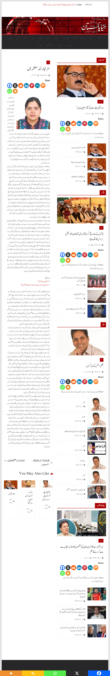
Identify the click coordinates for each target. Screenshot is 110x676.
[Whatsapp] (9, 91)
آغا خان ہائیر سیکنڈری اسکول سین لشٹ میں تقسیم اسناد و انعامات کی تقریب (73, 279)
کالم (74, 38)
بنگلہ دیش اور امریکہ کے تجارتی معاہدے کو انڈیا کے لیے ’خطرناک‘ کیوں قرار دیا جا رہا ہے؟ (72, 629)
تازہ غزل (12, 494)
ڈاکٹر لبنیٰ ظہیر (34, 75)
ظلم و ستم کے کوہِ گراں (94, 366)
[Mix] (42, 85)
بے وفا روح (82, 460)
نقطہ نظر (40, 45)
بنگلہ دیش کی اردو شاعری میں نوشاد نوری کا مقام (74, 431)
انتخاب (89, 245)
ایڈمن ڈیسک (86, 558)
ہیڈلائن (99, 38)
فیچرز (17, 38)
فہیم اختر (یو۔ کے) (87, 372)
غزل (84, 402)
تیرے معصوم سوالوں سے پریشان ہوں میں (75, 308)
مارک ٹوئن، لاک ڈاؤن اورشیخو (28, 497)
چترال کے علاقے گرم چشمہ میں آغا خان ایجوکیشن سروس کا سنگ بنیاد (84, 237)
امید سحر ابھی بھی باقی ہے (79, 294)
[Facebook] (9, 85)
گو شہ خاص (100, 102)
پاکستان (91, 38)
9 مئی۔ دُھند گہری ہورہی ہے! (78, 147)
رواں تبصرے (69, 45)
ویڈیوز (59, 45)
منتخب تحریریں (65, 38)
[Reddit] (20, 85)
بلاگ (10, 38)
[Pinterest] (31, 85)
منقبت (83, 416)
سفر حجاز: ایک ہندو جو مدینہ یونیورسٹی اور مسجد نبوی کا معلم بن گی (35, 285)
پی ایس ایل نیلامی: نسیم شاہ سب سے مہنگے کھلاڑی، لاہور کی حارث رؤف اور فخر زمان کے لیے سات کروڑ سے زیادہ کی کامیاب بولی (72, 593)
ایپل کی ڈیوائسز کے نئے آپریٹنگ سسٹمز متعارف (43, 462)
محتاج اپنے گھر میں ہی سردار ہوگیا (46, 496)
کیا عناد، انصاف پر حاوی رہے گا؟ (78, 162)
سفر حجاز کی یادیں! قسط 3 (43, 281)
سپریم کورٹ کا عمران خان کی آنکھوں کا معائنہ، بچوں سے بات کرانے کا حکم (59, 4)
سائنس (25, 38)
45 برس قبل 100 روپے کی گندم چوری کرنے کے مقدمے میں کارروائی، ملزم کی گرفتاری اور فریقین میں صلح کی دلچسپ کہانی (72, 612)
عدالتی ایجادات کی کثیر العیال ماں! (90, 107)
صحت (32, 38)
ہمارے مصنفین (50, 45)
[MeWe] (37, 85)
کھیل (48, 38)
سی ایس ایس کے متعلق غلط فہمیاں (14, 460)
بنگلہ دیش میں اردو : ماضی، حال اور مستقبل (76, 489)
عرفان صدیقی (88, 113)
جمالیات (40, 38)
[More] (15, 91)
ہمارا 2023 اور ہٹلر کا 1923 (78, 176)
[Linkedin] (26, 85)
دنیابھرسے (82, 38)
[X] (15, 85)
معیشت (56, 38)
